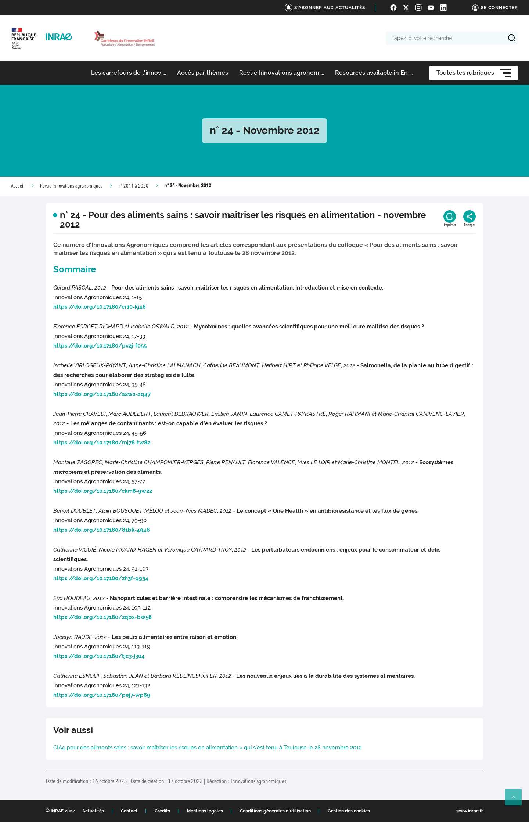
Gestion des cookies (349, 811)
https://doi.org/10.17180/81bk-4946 (101, 530)
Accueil (17, 186)
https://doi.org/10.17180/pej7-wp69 (101, 695)
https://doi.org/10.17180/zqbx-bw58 (102, 617)
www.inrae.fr (469, 811)
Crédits (162, 811)
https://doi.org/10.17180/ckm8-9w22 (102, 491)
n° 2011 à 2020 (133, 186)
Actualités (93, 811)
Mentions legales (205, 811)
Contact (129, 811)
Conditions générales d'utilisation (275, 811)
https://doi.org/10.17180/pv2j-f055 (100, 345)
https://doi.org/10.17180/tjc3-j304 (99, 656)
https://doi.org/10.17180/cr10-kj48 (99, 306)
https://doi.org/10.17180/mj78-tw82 (101, 442)
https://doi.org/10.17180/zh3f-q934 (100, 578)
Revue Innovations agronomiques (71, 186)
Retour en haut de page (516, 800)
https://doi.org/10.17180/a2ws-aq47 (102, 394)
